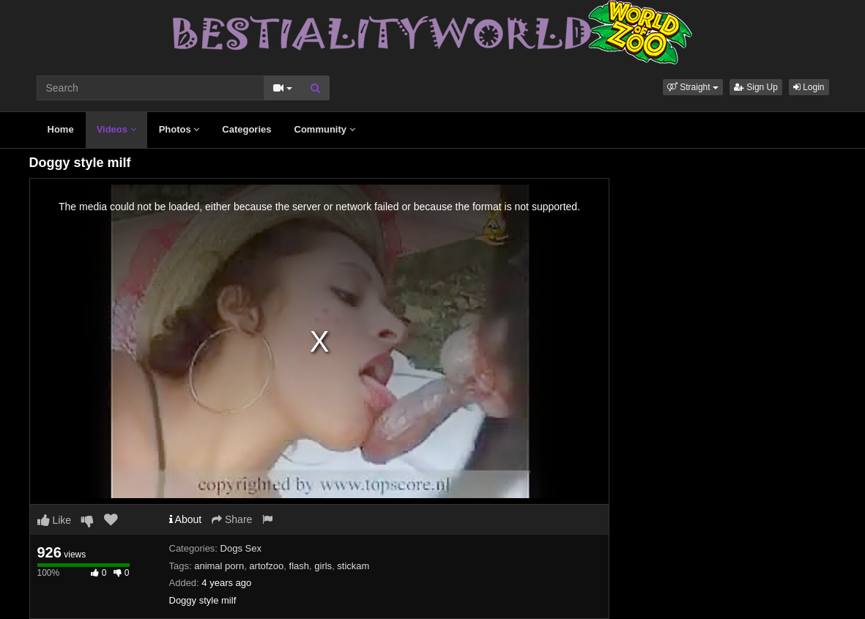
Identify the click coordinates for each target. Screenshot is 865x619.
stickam (353, 565)
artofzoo (266, 565)
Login (809, 87)
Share (232, 519)
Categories (246, 129)
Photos (179, 129)
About (185, 519)
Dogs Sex (240, 548)
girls (323, 565)
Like (54, 520)
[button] (693, 87)
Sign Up (756, 87)
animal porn (219, 565)
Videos (116, 129)
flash (299, 565)
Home (61, 129)
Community (324, 129)
